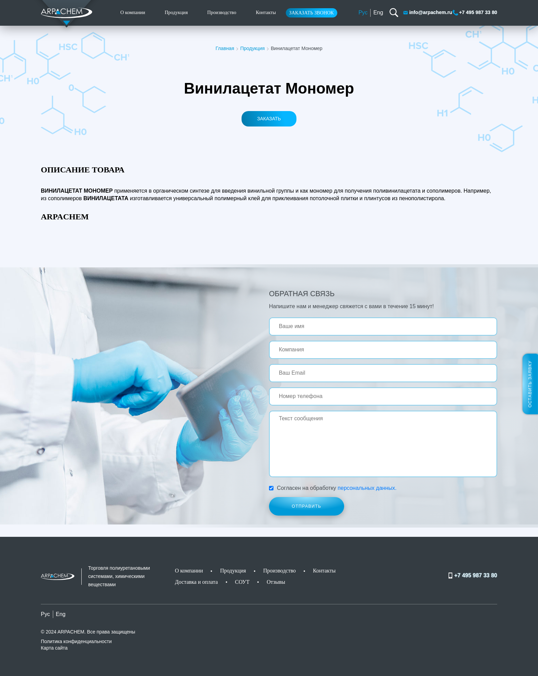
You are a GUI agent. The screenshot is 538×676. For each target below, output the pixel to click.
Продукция (176, 12)
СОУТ (242, 582)
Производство (221, 12)
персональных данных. (367, 488)
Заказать (269, 118)
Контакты (266, 12)
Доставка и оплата (196, 582)
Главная (224, 48)
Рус (363, 12)
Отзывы (276, 582)
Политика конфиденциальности (76, 641)
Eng (378, 12)
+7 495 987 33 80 (474, 13)
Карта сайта (54, 648)
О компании (132, 12)
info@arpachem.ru (427, 13)
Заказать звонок (311, 12)
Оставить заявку (530, 383)
